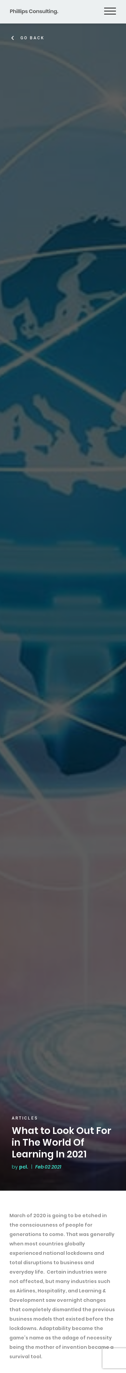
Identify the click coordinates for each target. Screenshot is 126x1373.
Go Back (33, 38)
